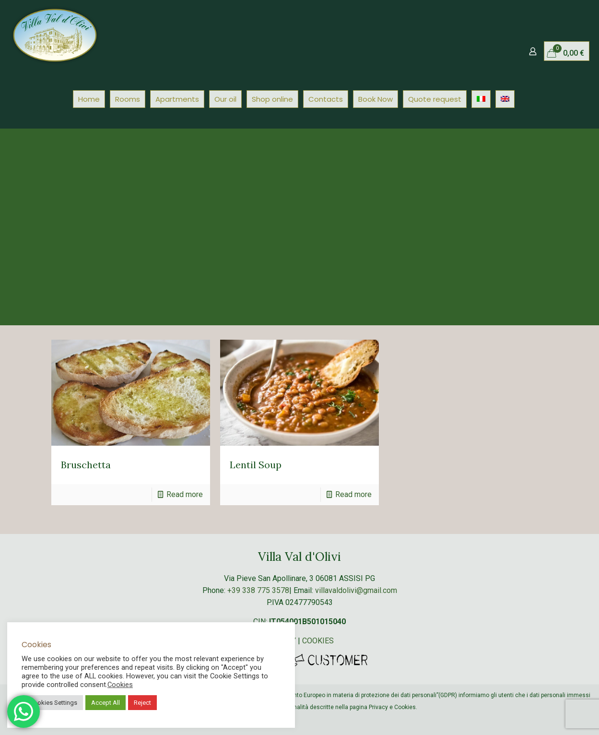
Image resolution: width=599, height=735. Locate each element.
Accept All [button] (105, 702)
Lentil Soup (256, 465)
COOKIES (318, 640)
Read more (184, 494)
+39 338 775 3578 (258, 590)
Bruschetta (86, 465)
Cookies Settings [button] (53, 702)
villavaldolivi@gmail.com (356, 590)
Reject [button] (142, 702)
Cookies (120, 684)
